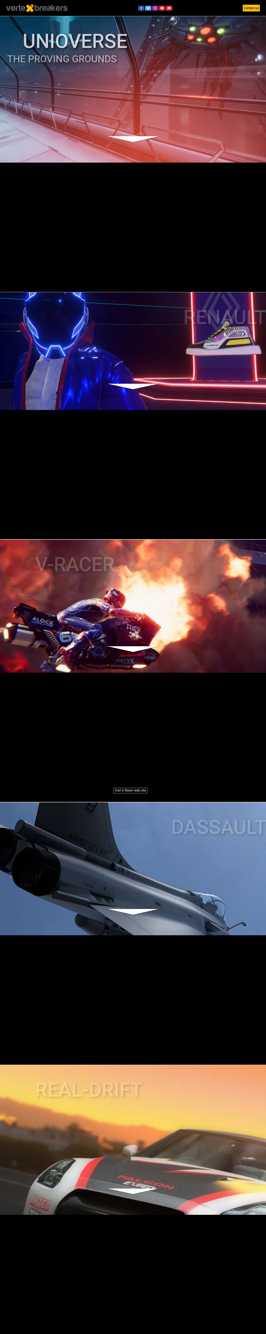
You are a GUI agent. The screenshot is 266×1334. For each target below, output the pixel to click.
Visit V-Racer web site (130, 790)
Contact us (251, 8)
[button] (141, 8)
